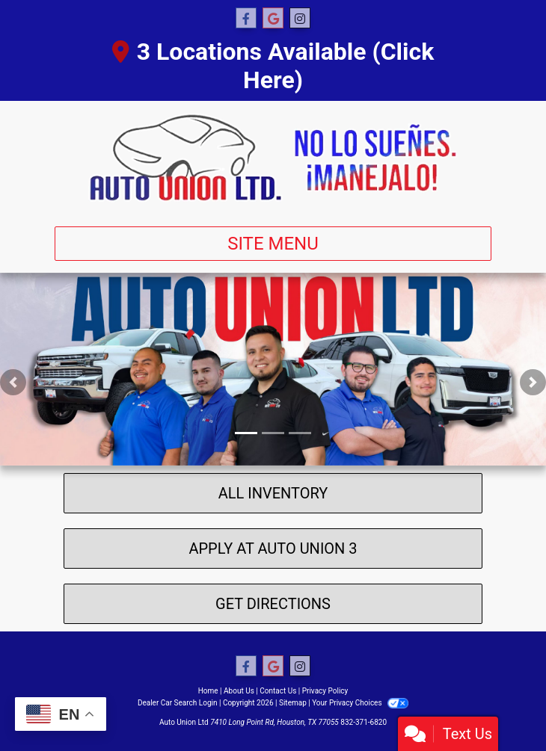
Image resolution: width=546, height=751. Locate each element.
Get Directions (273, 604)
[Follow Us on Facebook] (246, 18)
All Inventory (273, 493)
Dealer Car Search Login (178, 703)
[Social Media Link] (299, 18)
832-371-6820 (363, 722)
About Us (239, 691)
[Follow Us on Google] (273, 18)
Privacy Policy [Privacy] (325, 691)
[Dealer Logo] (273, 158)
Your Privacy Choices (360, 703)
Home (208, 691)
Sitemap (293, 703)
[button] (13, 382)
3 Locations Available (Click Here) (273, 65)
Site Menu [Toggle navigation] (273, 243)
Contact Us (278, 691)
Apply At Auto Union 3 (272, 548)
